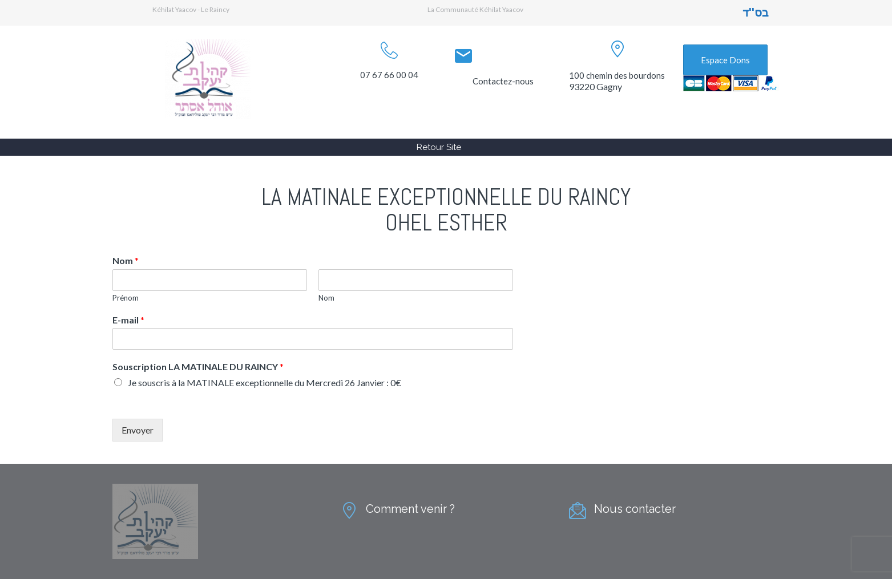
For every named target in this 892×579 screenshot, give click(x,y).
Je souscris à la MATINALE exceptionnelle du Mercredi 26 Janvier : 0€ (264, 382)
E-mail (128, 319)
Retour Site (439, 147)
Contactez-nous (503, 81)
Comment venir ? (410, 509)
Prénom (125, 297)
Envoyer (138, 429)
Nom (125, 260)
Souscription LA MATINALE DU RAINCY (198, 366)
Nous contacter (635, 509)
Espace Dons (725, 60)
